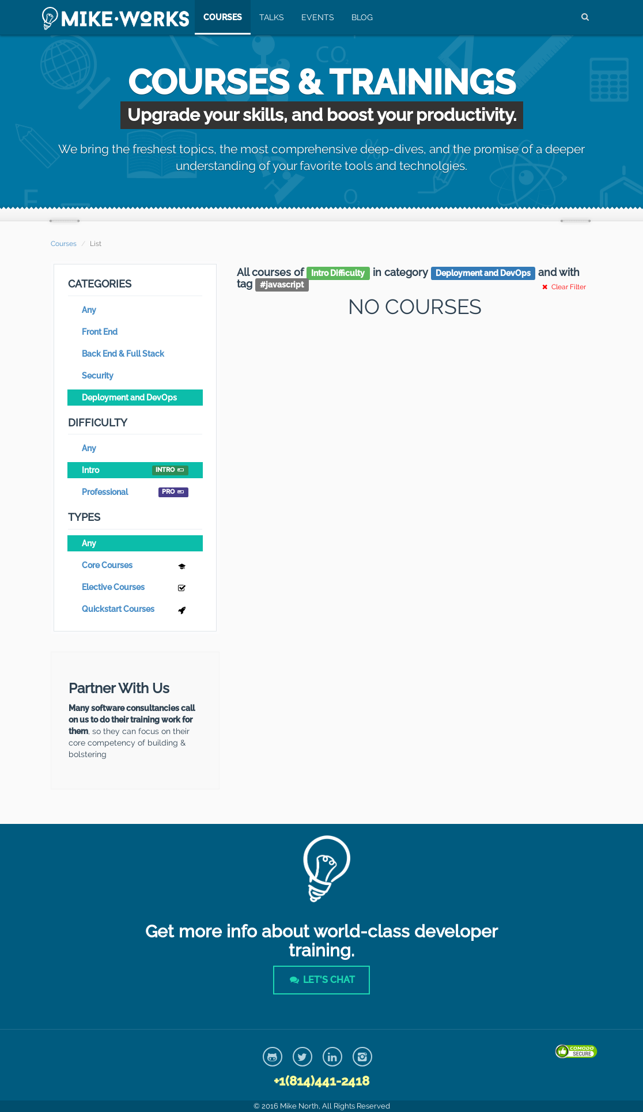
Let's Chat (321, 979)
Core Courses (135, 567)
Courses (222, 17)
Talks (271, 17)
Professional (135, 492)
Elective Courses (135, 589)
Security (98, 375)
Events (317, 17)
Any (89, 310)
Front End (100, 331)
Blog (362, 17)
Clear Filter (563, 287)
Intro (135, 470)
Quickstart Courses (135, 610)
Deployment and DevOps (129, 397)
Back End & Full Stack (123, 353)
